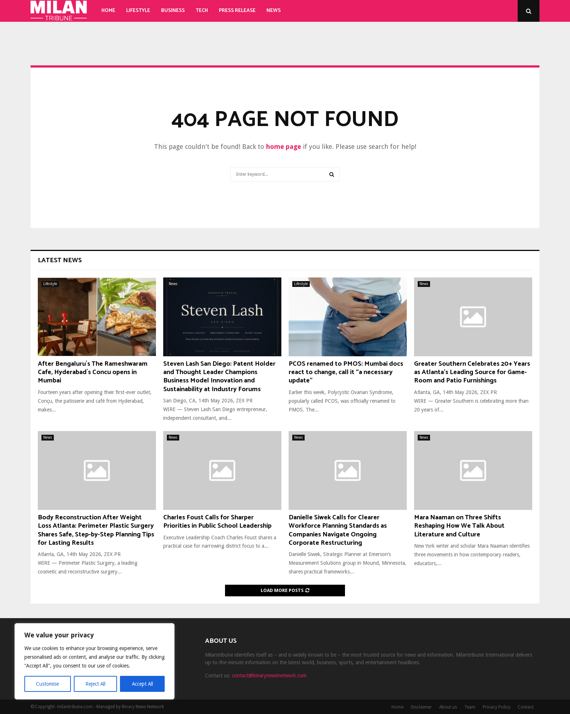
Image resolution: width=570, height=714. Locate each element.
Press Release (237, 11)
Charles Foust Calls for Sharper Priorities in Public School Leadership (217, 521)
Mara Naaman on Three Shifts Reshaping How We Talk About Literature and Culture (459, 526)
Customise (47, 684)
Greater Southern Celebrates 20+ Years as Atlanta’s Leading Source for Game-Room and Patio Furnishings (472, 372)
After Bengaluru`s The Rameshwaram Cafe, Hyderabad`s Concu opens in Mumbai (93, 372)
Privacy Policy (496, 707)
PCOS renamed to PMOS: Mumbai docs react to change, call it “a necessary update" (346, 372)
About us (448, 707)
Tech (202, 11)
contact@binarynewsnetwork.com (269, 675)
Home (108, 11)
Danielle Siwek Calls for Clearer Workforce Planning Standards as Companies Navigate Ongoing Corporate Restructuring (338, 530)
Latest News (60, 260)
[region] (94, 661)
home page (283, 146)
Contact (526, 707)
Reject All (95, 684)
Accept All (142, 684)
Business (173, 11)
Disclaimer (421, 707)
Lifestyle (138, 11)
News (273, 11)
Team (469, 707)
